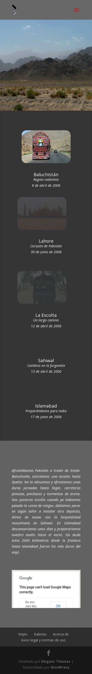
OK (58, 606)
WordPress (60, 667)
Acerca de (61, 634)
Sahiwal (46, 360)
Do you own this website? (31, 606)
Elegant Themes (55, 661)
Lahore (46, 241)
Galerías (40, 634)
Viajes (22, 634)
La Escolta (46, 315)
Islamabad (46, 406)
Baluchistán (46, 174)
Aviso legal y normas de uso (43, 640)
